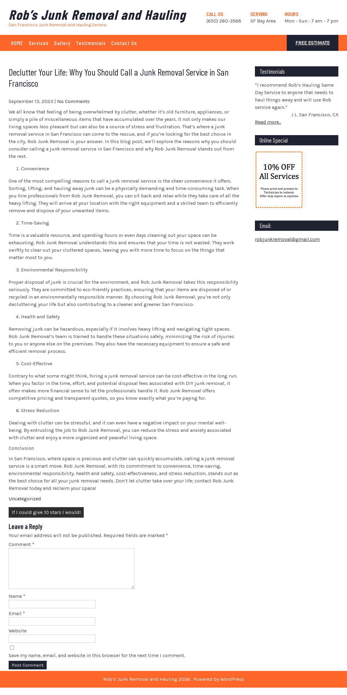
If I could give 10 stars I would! (46, 512)
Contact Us (124, 42)
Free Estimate (312, 43)
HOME (17, 42)
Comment (21, 544)
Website (18, 638)
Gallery (62, 42)
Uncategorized (25, 499)
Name (17, 603)
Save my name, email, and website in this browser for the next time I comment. (97, 663)
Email (17, 621)
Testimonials (91, 42)
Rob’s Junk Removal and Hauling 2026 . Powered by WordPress (173, 686)
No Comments (73, 101)
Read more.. (268, 122)
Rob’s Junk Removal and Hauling (97, 14)
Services (39, 42)
